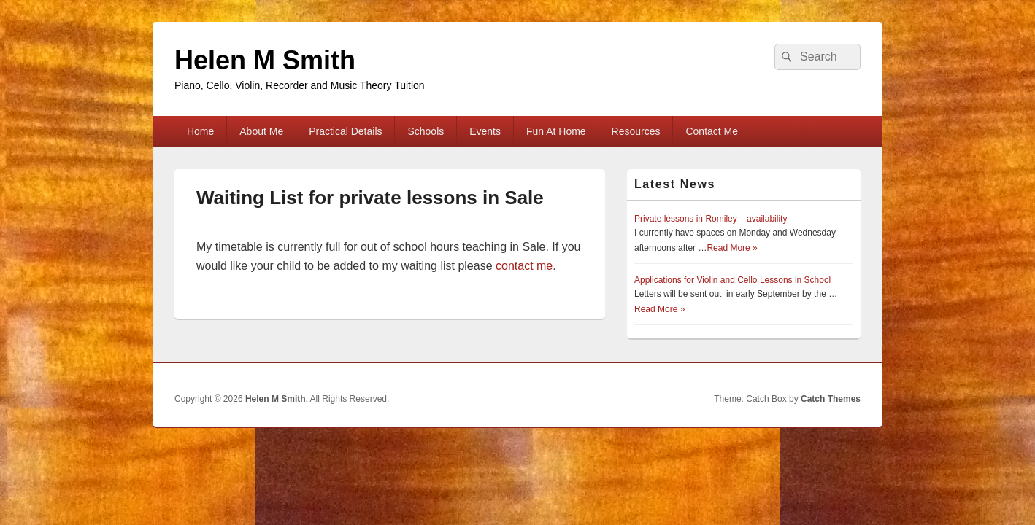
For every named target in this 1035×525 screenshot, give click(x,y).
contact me (524, 266)
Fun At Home (556, 131)
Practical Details (345, 131)
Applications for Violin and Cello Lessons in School (732, 280)
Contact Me (711, 131)
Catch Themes (831, 399)
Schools (425, 131)
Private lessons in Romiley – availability (710, 219)
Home (200, 131)
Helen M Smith (264, 60)
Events (485, 131)
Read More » (732, 248)
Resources (636, 131)
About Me (261, 131)
